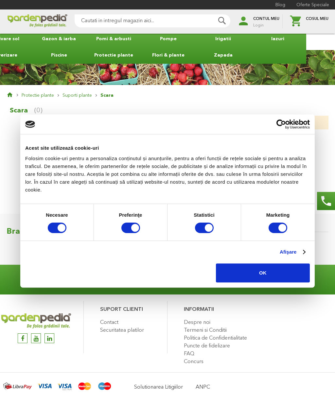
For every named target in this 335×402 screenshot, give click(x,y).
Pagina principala (14, 95)
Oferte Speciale (312, 5)
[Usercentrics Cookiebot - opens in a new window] (281, 124)
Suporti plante (77, 95)
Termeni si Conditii (205, 330)
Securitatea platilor (122, 330)
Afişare (288, 252)
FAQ (189, 354)
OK (263, 273)
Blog (280, 5)
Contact (109, 322)
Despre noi (197, 322)
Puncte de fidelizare (207, 346)
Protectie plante (38, 95)
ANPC (203, 387)
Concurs (193, 361)
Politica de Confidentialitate (215, 338)
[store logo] (33, 21)
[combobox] (147, 20)
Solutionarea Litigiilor (158, 387)
